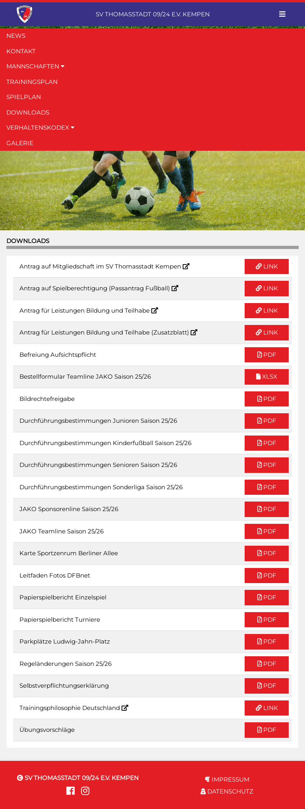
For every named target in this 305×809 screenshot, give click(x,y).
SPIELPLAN (23, 97)
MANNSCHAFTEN (35, 66)
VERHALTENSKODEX (40, 127)
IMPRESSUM (227, 779)
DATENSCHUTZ (227, 791)
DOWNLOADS (27, 112)
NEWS (15, 35)
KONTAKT (21, 51)
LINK (267, 266)
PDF (266, 354)
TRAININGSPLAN (32, 82)
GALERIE (19, 143)
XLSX (266, 376)
